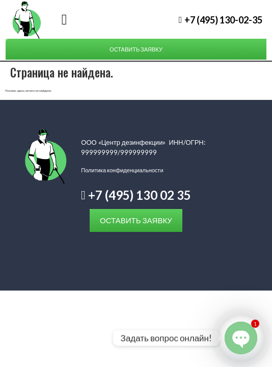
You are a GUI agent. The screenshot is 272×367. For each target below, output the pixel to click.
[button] (64, 20)
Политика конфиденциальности (122, 170)
